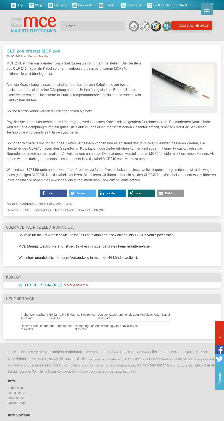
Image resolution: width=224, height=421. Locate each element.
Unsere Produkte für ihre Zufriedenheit (46, 326)
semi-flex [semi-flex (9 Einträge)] (175, 365)
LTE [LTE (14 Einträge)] (124, 359)
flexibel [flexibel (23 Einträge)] (157, 352)
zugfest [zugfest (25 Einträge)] (108, 371)
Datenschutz (16, 393)
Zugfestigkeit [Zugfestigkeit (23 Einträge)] (125, 371)
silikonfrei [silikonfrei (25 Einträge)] (202, 365)
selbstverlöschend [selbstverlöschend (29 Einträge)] (153, 365)
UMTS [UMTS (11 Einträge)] (79, 371)
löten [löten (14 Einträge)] (156, 359)
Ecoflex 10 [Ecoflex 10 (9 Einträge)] (129, 352)
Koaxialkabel (26, 204)
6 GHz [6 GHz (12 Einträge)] (12, 352)
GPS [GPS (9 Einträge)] (167, 352)
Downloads (82, 5)
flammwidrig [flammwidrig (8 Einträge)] (144, 352)
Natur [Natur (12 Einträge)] (186, 359)
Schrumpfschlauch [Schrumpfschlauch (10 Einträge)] (112, 365)
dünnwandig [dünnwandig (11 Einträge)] (115, 352)
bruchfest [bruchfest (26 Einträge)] (56, 352)
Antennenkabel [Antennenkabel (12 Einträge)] (38, 352)
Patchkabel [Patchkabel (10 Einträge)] (210, 359)
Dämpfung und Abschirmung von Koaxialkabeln (106, 326)
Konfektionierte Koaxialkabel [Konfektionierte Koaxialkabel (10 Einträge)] (103, 359)
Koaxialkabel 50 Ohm (49, 204)
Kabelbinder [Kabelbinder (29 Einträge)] (18, 359)
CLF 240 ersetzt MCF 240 (33, 50)
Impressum (131, 5)
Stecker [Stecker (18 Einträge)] (25, 371)
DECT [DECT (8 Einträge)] (102, 352)
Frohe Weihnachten (34, 314)
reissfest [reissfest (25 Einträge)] (37, 365)
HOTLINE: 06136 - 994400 (167, 5)
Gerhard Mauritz (38, 56)
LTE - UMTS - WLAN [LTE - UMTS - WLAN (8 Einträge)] (140, 359)
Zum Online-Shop (193, 25)
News (68, 204)
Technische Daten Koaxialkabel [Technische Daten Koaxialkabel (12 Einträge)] (53, 371)
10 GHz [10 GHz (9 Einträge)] (22, 352)
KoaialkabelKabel (64, 210)
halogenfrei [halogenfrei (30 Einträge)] (188, 352)
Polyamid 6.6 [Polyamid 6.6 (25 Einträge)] (18, 365)
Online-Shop (16, 402)
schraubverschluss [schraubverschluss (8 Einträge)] (89, 365)
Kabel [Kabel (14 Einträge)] (203, 352)
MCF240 (98, 210)
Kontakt (106, 5)
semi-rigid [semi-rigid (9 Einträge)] (187, 365)
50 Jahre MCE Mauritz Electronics (72, 314)
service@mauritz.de (76, 285)
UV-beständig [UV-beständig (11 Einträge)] (92, 371)
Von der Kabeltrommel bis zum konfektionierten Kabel (134, 314)
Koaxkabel (84, 210)
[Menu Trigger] (207, 9)
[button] (53, 193)
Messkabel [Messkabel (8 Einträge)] (167, 359)
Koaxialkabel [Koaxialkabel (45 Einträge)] (71, 358)
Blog (17, 5)
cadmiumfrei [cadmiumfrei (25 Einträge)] (75, 352)
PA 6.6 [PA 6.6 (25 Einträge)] (196, 359)
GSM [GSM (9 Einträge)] (174, 352)
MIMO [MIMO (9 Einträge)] (178, 359)
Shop (35, 5)
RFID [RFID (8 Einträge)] (48, 365)
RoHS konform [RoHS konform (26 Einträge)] (64, 365)
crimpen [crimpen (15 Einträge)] (92, 352)
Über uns (57, 5)
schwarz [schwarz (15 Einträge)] (130, 365)
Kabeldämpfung (42, 210)
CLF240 (25, 210)
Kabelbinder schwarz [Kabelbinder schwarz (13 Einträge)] (44, 359)
